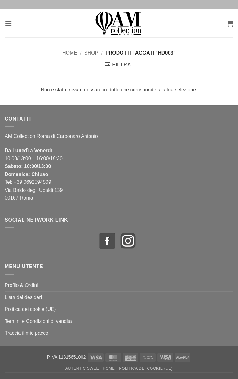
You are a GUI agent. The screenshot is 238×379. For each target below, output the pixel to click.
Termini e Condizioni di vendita (38, 321)
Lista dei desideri (23, 297)
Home (69, 52)
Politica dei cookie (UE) (30, 309)
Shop (91, 52)
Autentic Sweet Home (90, 368)
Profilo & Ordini (21, 285)
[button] (8, 23)
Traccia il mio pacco (26, 333)
